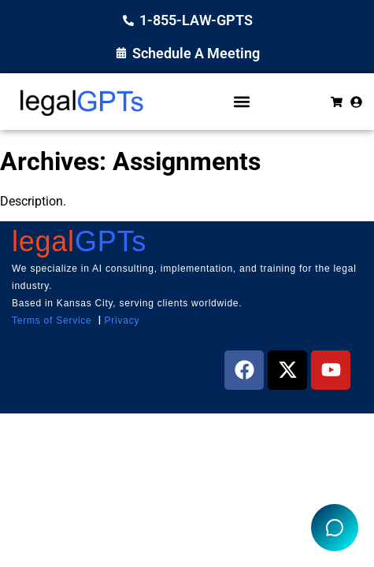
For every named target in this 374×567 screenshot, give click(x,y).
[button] (241, 102)
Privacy (122, 320)
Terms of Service (52, 320)
